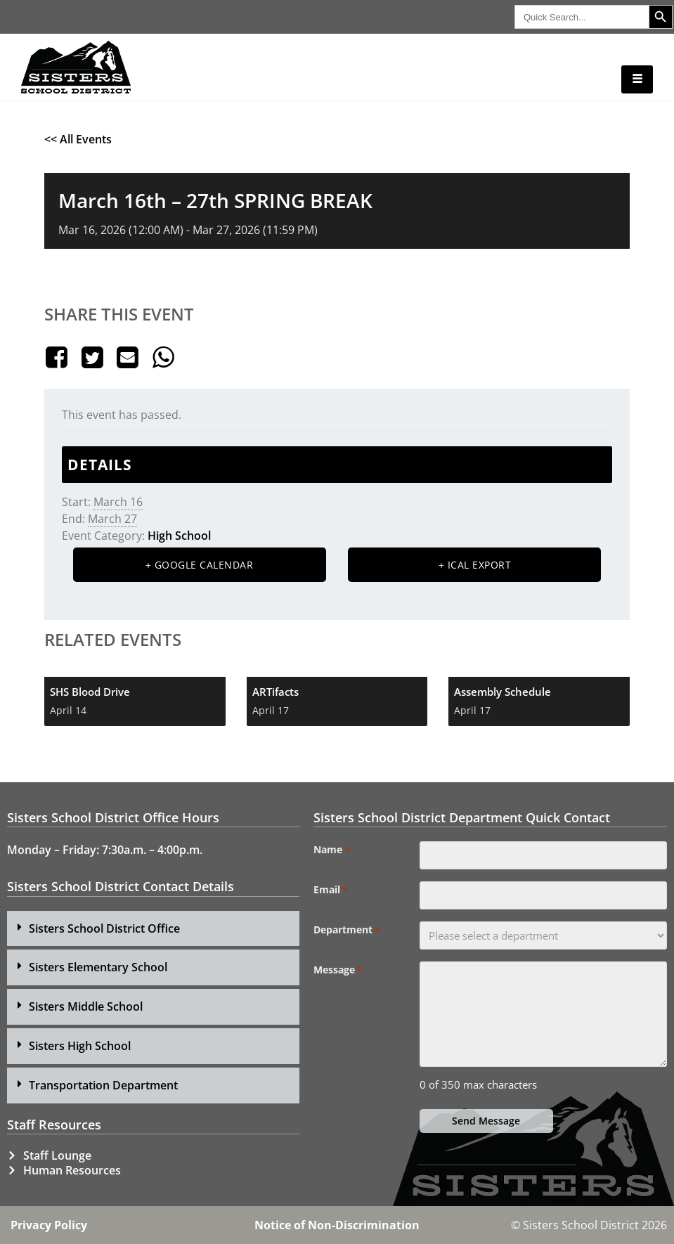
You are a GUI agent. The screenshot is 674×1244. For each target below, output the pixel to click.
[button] (153, 929)
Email (330, 889)
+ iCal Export (475, 564)
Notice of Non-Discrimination (337, 1225)
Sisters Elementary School (98, 967)
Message (337, 969)
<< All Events (78, 139)
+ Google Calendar (199, 564)
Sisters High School (80, 1046)
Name (331, 849)
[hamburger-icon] (637, 79)
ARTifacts (275, 692)
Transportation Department (103, 1085)
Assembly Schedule (502, 692)
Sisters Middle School (86, 1006)
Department (346, 929)
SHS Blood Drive (90, 692)
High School (179, 535)
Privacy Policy (49, 1225)
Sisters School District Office (104, 928)
